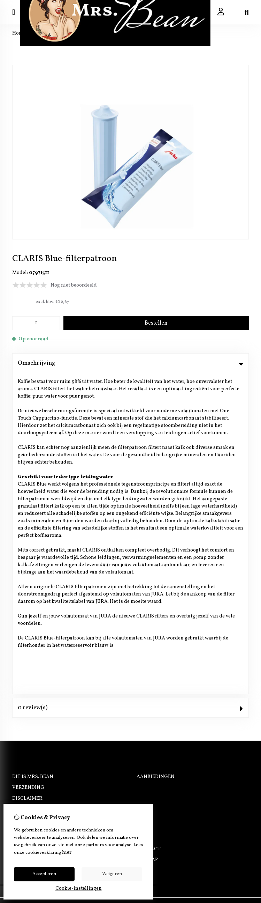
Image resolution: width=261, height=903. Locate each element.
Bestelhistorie (32, 539)
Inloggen (25, 528)
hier (66, 852)
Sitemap (147, 539)
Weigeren (112, 874)
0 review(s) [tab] (130, 387)
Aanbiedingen (156, 456)
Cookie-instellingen (78, 888)
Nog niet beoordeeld (74, 285)
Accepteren (44, 874)
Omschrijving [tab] (130, 363)
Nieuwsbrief (29, 550)
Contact (149, 528)
